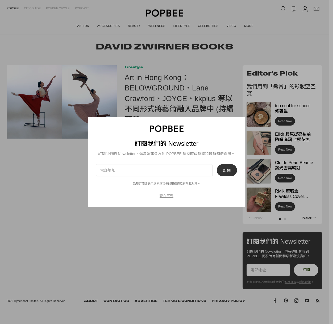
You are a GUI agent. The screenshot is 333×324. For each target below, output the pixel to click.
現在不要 (166, 196)
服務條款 (177, 183)
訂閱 (227, 170)
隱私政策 (191, 183)
